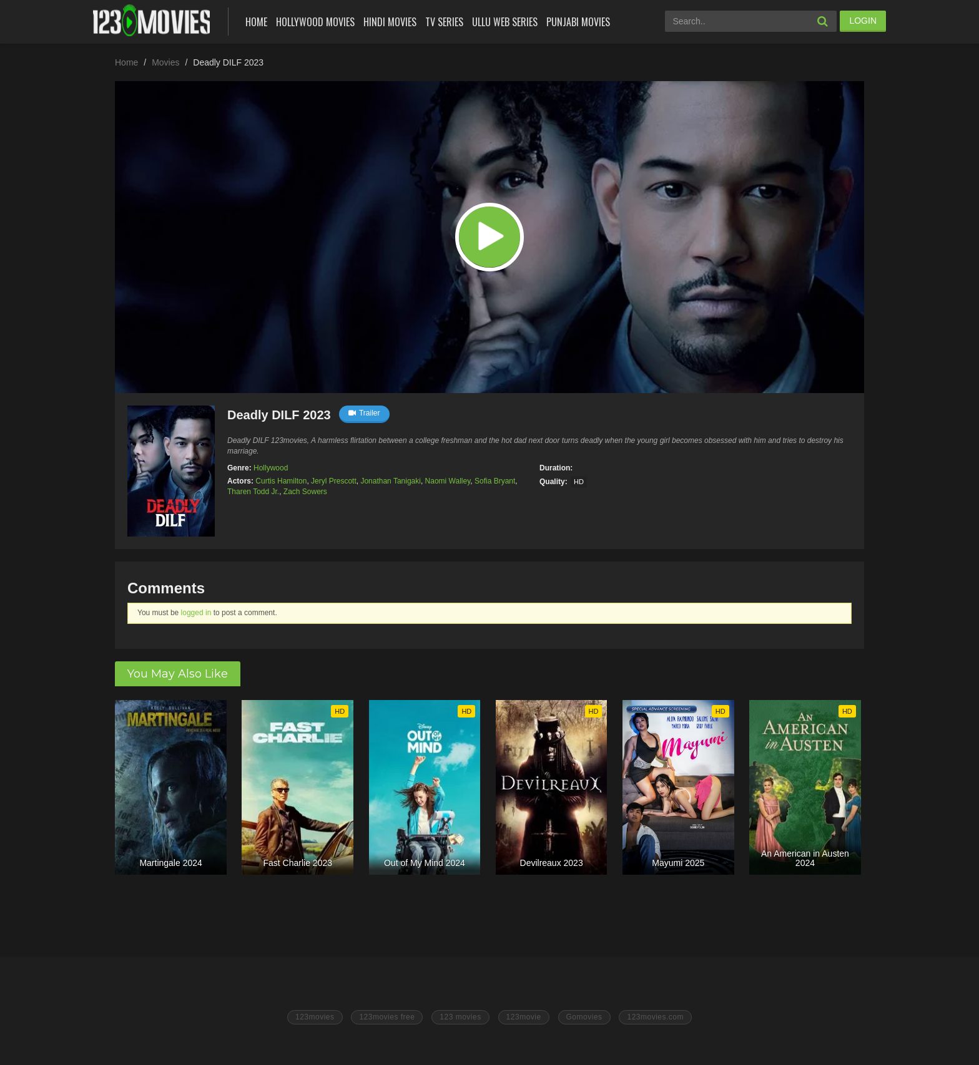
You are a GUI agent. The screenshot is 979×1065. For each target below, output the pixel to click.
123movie (523, 1017)
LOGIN (863, 21)
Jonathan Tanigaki (390, 481)
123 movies (460, 1017)
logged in (196, 612)
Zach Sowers (305, 491)
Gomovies (584, 1017)
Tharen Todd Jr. (253, 491)
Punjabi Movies (578, 21)
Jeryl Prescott (334, 481)
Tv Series (444, 21)
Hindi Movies (389, 21)
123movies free (387, 1017)
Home (256, 21)
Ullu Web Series (505, 21)
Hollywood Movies (315, 21)
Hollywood (270, 468)
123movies (315, 1017)
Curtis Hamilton (281, 481)
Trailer (364, 413)
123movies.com (655, 1017)
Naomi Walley (448, 481)
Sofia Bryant (495, 481)
